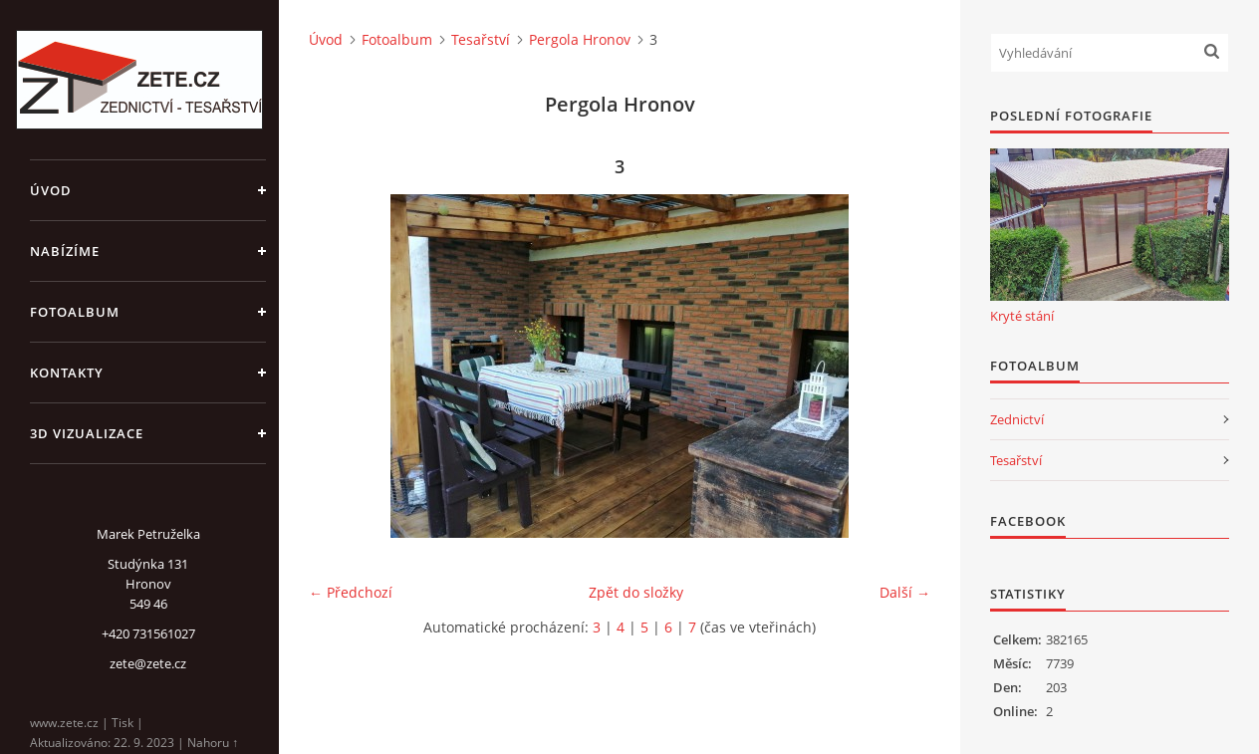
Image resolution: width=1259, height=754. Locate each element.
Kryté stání (1022, 316)
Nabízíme (65, 251)
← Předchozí (350, 592)
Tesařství (480, 39)
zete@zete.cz (148, 663)
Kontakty (67, 372)
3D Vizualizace (86, 433)
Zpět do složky (636, 592)
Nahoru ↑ (212, 742)
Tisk (122, 722)
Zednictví (1017, 419)
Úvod (51, 190)
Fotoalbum (75, 312)
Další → (905, 592)
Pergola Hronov (579, 39)
